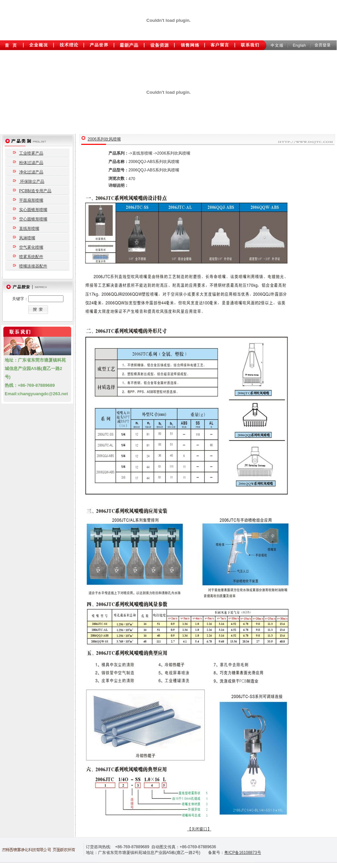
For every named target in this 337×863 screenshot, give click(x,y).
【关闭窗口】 (199, 829)
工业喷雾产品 (31, 153)
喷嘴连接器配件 (33, 266)
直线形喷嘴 (29, 228)
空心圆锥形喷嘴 (33, 219)
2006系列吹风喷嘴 (104, 139)
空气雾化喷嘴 (31, 247)
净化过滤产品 (31, 172)
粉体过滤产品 (31, 162)
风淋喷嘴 (27, 238)
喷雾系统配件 (31, 256)
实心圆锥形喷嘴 (33, 209)
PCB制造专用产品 (35, 191)
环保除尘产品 (31, 181)
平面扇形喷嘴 (31, 200)
